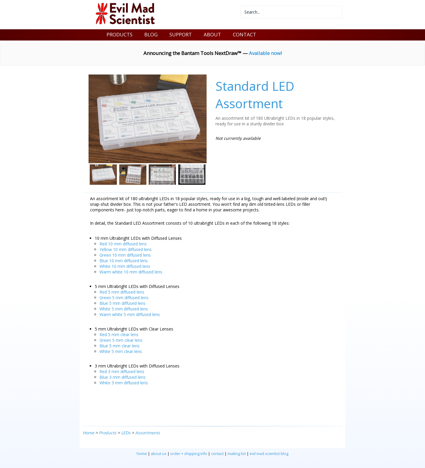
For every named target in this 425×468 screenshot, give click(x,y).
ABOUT (212, 34)
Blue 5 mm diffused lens (122, 303)
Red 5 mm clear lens (118, 334)
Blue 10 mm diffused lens (123, 260)
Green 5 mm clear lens (121, 340)
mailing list (237, 453)
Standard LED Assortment (254, 94)
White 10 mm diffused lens (124, 266)
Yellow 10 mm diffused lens (125, 249)
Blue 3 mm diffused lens (122, 377)
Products (107, 432)
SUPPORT (180, 34)
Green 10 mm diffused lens (125, 255)
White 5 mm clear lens (120, 351)
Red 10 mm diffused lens (123, 244)
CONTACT (244, 34)
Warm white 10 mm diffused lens (130, 272)
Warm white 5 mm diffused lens (129, 314)
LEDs (125, 432)
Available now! (265, 53)
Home (88, 432)
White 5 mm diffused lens (123, 309)
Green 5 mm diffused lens (123, 297)
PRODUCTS (120, 34)
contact (217, 453)
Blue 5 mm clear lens (119, 346)
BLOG (151, 34)
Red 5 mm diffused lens (121, 292)
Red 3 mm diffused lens (121, 371)
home (142, 453)
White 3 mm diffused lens (123, 383)
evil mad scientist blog (269, 453)
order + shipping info (188, 453)
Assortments (147, 432)
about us (158, 453)
